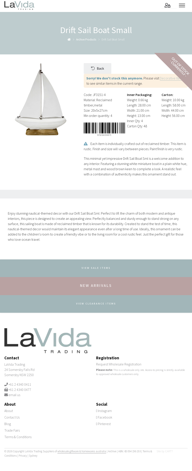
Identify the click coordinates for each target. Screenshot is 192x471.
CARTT (169, 451)
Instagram (104, 411)
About (8, 411)
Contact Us (12, 417)
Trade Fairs (12, 430)
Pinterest (103, 424)
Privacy (23, 456)
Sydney (33, 456)
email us (14, 395)
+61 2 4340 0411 (19, 384)
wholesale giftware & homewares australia (81, 451)
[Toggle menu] (183, 5)
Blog (7, 424)
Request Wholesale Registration (118, 364)
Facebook (104, 417)
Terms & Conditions (18, 437)
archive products (86, 39)
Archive (112, 451)
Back (97, 68)
